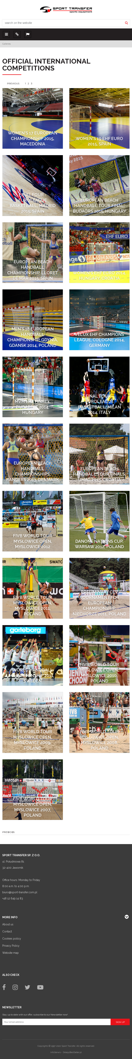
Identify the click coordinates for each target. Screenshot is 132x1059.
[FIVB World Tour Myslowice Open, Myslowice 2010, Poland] (99, 655)
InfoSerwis (55, 1052)
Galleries (6, 43)
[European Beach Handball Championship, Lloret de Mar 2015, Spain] (32, 252)
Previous (13, 83)
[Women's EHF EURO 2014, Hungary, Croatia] (99, 252)
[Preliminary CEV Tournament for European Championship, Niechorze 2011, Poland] (99, 588)
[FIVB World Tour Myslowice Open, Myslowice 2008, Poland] (99, 722)
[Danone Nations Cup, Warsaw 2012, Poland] (99, 521)
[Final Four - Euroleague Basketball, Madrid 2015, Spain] (32, 185)
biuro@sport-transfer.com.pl (19, 892)
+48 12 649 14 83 (12, 898)
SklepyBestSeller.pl (72, 1052)
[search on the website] (62, 22)
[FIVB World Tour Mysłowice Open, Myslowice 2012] (32, 521)
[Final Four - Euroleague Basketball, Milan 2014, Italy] (99, 387)
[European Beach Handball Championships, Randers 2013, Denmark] (32, 454)
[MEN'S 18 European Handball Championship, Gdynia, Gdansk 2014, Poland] (32, 319)
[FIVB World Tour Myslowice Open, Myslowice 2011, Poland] (32, 588)
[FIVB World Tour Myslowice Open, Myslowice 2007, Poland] (32, 789)
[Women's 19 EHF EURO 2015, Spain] (99, 118)
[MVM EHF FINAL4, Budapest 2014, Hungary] (32, 387)
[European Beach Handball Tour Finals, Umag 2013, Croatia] (99, 454)
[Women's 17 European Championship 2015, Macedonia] (32, 118)
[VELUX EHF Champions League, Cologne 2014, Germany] (99, 319)
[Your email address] (56, 1022)
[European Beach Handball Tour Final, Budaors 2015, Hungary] (99, 185)
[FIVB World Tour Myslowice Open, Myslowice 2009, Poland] (32, 722)
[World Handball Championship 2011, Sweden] (32, 655)
